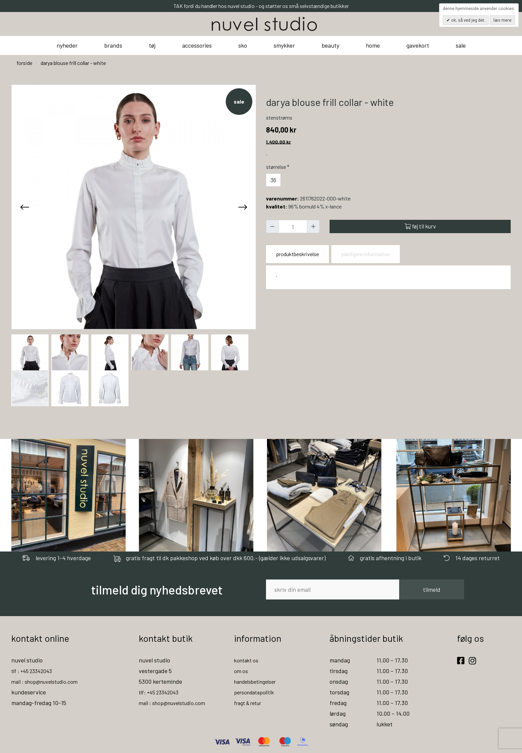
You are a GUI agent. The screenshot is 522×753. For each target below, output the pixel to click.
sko (242, 45)
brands (113, 45)
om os (241, 670)
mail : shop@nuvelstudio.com (48, 681)
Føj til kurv (420, 226)
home (373, 45)
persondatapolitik (256, 692)
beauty (330, 45)
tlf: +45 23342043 (161, 692)
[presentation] (25, 207)
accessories (197, 45)
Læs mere (502, 20)
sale (461, 45)
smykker (284, 45)
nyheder (67, 45)
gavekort (417, 45)
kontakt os (247, 660)
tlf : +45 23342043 (34, 670)
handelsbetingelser (258, 681)
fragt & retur (250, 702)
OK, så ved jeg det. (467, 20)
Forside (24, 63)
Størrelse (278, 167)
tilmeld (431, 589)
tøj (152, 45)
